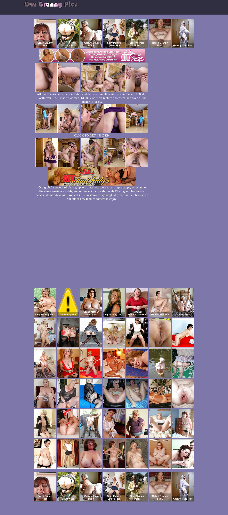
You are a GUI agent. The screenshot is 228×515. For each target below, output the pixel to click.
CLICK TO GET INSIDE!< (92, 135)
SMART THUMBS (119, 503)
